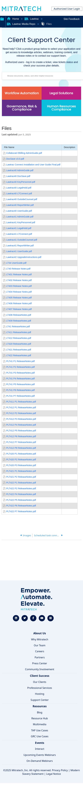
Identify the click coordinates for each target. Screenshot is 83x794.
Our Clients (39, 682)
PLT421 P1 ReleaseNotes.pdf (21, 471)
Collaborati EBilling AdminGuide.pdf (24, 153)
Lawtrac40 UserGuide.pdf (19, 211)
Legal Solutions (61, 93)
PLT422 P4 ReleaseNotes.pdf (21, 494)
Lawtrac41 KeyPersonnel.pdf (20, 222)
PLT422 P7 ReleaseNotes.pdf (21, 511)
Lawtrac (32, 19)
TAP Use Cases (39, 730)
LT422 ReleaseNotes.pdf (18, 355)
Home (13, 19)
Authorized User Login (67, 8)
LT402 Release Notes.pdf (19, 280)
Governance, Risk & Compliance (22, 108)
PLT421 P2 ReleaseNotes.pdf (21, 477)
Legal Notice (53, 774)
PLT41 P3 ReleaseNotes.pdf (20, 373)
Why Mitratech (39, 639)
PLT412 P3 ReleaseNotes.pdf (21, 419)
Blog (39, 712)
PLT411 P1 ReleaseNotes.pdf (21, 401)
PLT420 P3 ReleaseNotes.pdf (21, 465)
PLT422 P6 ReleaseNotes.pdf (21, 505)
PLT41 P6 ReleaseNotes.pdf (20, 390)
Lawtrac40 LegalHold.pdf (18, 187)
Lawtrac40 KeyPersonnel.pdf (20, 182)
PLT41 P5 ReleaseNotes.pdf (20, 384)
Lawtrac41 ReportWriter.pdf (20, 245)
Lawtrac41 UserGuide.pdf (19, 251)
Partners (40, 657)
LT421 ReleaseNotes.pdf (18, 349)
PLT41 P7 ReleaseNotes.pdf (20, 396)
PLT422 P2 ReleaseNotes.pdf (21, 488)
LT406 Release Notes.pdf (19, 303)
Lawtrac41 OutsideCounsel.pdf (21, 240)
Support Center (40, 700)
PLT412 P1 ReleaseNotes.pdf (21, 407)
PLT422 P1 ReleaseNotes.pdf (21, 482)
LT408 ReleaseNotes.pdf (18, 315)
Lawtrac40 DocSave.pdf (18, 176)
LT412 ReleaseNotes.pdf (18, 338)
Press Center (39, 663)
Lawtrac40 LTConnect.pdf (19, 193)
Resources (40, 706)
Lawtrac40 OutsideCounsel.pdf (21, 199)
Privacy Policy (60, 770)
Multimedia (39, 724)
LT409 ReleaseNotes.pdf (18, 320)
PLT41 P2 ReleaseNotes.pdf (20, 367)
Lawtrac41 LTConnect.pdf (19, 234)
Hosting (39, 694)
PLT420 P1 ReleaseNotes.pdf (21, 453)
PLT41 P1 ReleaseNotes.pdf (20, 361)
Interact (39, 749)
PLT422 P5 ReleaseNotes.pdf (21, 500)
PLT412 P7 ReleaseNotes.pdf (21, 442)
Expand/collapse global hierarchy (2, 18)
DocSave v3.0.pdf (15, 159)
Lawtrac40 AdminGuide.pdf (19, 170)
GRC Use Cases (39, 736)
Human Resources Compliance (61, 108)
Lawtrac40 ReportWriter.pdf (20, 205)
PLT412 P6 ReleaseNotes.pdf (21, 436)
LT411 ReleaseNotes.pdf (18, 332)
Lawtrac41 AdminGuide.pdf (19, 216)
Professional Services (39, 688)
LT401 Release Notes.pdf (19, 274)
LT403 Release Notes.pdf (19, 286)
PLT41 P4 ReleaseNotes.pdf (20, 378)
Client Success (39, 676)
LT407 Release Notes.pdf (19, 309)
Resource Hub (39, 718)
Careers (39, 651)
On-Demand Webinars (40, 761)
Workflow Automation (22, 93)
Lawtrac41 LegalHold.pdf (18, 228)
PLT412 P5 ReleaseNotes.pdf (21, 430)
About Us (39, 633)
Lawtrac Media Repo (21, 24)
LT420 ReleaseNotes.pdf (18, 344)
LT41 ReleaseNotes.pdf (18, 326)
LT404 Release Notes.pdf (19, 292)
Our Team (40, 645)
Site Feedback (72, 19)
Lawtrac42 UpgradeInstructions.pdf (23, 257)
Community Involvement (39, 669)
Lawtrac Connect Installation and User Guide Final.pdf (33, 164)
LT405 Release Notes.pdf (19, 297)
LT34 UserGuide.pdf (16, 263)
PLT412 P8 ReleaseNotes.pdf (21, 448)
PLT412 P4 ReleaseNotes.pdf (21, 425)
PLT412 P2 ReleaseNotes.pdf (21, 413)
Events (39, 743)
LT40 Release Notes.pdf (18, 268)
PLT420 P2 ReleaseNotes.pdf (21, 459)
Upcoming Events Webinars (39, 755)
